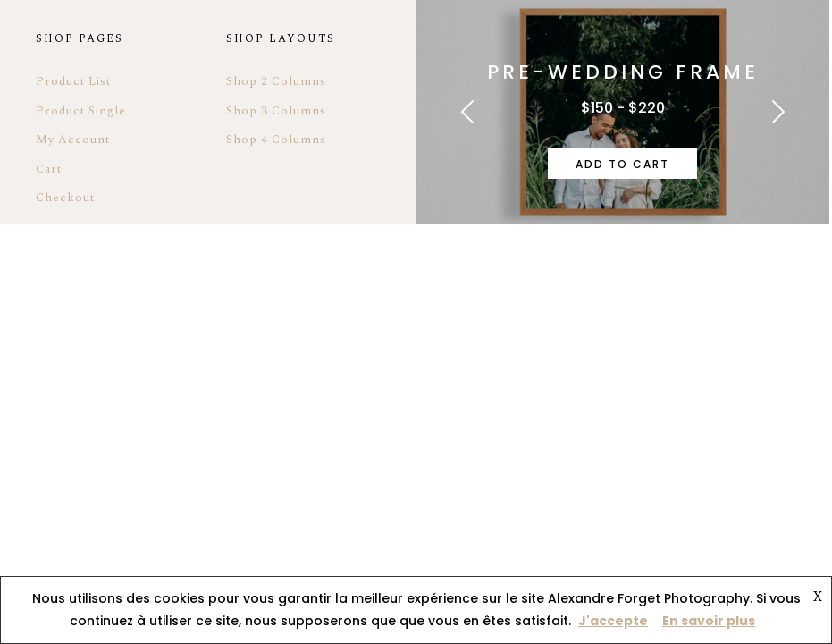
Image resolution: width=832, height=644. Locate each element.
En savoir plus (708, 621)
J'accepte (613, 621)
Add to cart (622, 164)
